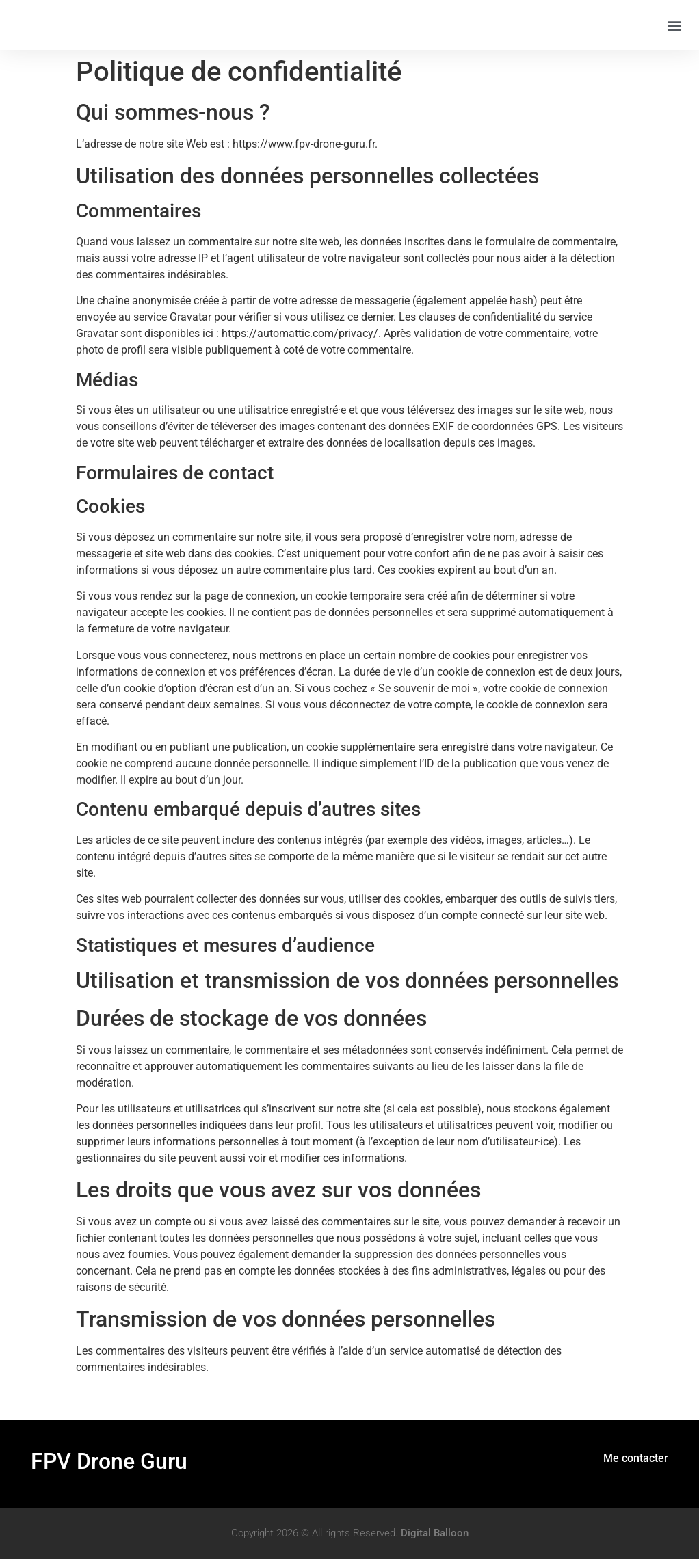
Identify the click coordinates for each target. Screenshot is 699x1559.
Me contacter (635, 1458)
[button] (674, 25)
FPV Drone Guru (109, 1461)
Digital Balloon (435, 1533)
